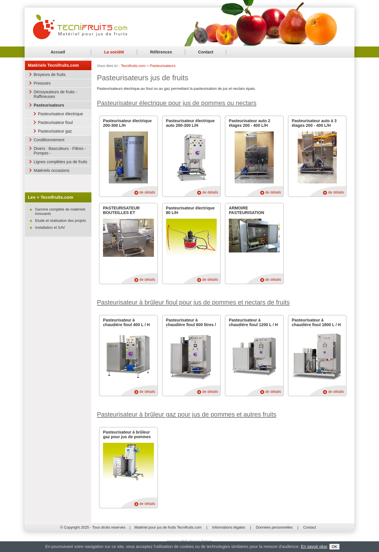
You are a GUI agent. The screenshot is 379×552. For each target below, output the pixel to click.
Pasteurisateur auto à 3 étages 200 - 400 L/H (314, 123)
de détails (147, 192)
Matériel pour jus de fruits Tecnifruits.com (167, 527)
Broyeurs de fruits (49, 74)
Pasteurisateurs (49, 105)
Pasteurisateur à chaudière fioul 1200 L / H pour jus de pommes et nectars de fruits (253, 327)
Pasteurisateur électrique (60, 113)
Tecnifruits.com (133, 66)
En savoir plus (314, 546)
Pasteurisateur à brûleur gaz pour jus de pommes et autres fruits (186, 414)
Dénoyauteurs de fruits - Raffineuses (55, 94)
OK (334, 546)
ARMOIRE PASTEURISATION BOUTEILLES (246, 213)
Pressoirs (42, 83)
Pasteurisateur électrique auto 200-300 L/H (190, 123)
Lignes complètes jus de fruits (60, 161)
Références (161, 52)
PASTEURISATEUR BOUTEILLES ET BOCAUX (121, 213)
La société (114, 52)
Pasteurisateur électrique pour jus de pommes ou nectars (176, 103)
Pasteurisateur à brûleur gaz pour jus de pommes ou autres (127, 437)
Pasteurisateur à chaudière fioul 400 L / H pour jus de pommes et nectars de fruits (126, 327)
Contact (205, 52)
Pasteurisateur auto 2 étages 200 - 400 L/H (249, 123)
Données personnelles (274, 527)
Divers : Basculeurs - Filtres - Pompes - (60, 150)
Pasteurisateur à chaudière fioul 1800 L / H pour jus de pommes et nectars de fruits (316, 327)
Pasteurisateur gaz (55, 131)
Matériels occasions (51, 170)
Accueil (58, 52)
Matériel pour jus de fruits (80, 26)
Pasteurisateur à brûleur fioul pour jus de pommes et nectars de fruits (193, 302)
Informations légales (228, 527)
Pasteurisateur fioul (55, 122)
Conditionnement (49, 139)
